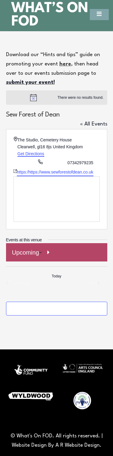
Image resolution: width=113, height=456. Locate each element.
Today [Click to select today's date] (56, 276)
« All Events (93, 124)
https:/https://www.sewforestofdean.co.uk (55, 172)
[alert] (56, 97)
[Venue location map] (56, 199)
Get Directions (30, 153)
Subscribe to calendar (51, 308)
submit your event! (30, 82)
